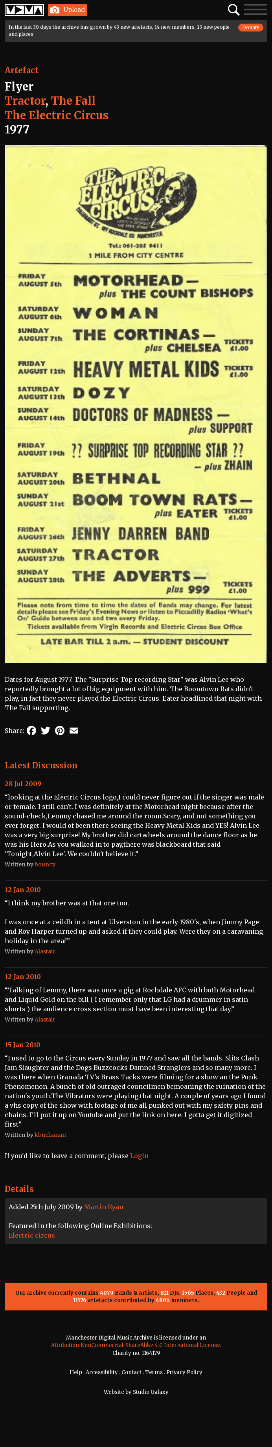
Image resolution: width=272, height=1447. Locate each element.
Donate (250, 27)
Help (76, 1372)
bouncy (45, 864)
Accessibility (102, 1372)
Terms (154, 1372)
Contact (131, 1372)
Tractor (25, 101)
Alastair (45, 951)
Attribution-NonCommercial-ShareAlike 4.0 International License (135, 1345)
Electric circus (32, 1235)
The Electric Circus (56, 115)
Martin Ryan (103, 1207)
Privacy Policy (184, 1372)
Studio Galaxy (151, 1392)
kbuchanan (50, 1134)
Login (139, 1156)
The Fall (73, 101)
